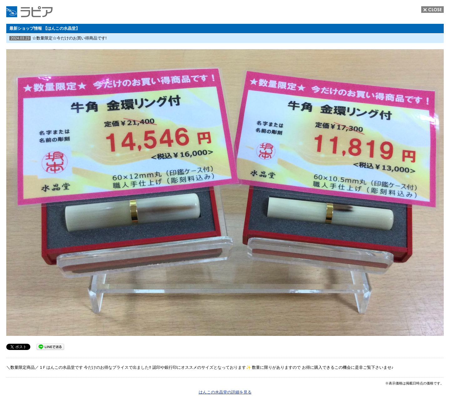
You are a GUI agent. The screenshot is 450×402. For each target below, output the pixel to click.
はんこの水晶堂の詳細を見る (225, 392)
